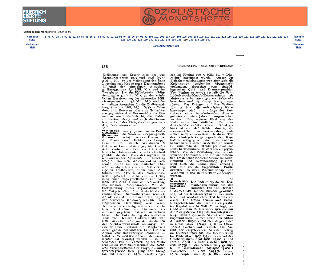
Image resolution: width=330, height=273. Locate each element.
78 (57, 36)
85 (86, 36)
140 (208, 39)
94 (124, 36)
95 (129, 36)
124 (285, 36)
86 (91, 36)
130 (151, 39)
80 (65, 36)
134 (174, 39)
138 (197, 39)
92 (116, 36)
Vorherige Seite (33, 38)
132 (162, 39)
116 (241, 36)
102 (162, 36)
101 (156, 36)
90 (107, 36)
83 (78, 36)
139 (202, 39)
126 (128, 39)
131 (157, 39)
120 (263, 36)
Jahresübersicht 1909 (166, 46)
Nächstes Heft (298, 46)
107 (190, 36)
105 (179, 36)
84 (82, 36)
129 (145, 39)
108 (196, 36)
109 (201, 36)
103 (168, 36)
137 (191, 39)
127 (134, 39)
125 (123, 39)
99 (145, 36)
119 (257, 36)
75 (44, 36)
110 (207, 36)
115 (235, 36)
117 (246, 36)
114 (229, 36)
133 (168, 39)
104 (173, 36)
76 (49, 36)
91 (112, 36)
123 (280, 36)
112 (218, 36)
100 (151, 36)
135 (179, 39)
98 (141, 36)
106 (184, 36)
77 (53, 36)
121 (269, 36)
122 (274, 36)
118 (252, 36)
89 (103, 36)
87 (95, 36)
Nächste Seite (299, 38)
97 (137, 36)
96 (133, 36)
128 (140, 39)
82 (74, 36)
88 (99, 36)
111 (212, 36)
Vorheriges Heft (32, 46)
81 (70, 36)
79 (61, 36)
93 (120, 36)
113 (224, 36)
